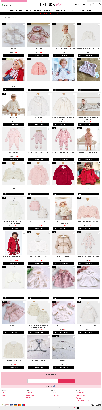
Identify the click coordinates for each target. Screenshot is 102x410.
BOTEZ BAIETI (38, 10)
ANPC (77, 397)
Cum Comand (29, 392)
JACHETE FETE (15, 17)
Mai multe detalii (71, 408)
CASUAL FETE (47, 10)
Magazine (3, 392)
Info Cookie (78, 394)
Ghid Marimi (29, 397)
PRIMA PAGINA (4, 17)
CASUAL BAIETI (57, 10)
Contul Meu (53, 392)
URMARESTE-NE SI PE (94, 1)
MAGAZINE (81, 10)
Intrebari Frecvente (30, 395)
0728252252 (7, 4)
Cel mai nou (97, 21)
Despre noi (3, 394)
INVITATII (73, 10)
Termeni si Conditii (80, 392)
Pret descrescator (89, 21)
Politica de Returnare (80, 395)
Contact (3, 395)
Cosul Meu (53, 394)
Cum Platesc (29, 394)
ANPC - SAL (78, 398)
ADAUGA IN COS (14, 55)
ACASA (12, 10)
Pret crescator (80, 21)
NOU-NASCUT (19, 10)
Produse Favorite (55, 395)
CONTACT (89, 10)
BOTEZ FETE (29, 10)
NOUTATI (66, 10)
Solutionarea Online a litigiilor (82, 400)
